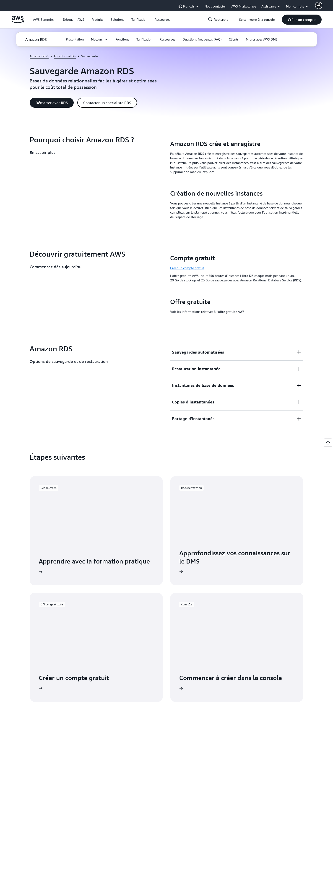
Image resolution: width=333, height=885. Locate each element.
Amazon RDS (39, 56)
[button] (73, 19)
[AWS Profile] (318, 5)
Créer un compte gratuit (187, 268)
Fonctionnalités (65, 56)
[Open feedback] (328, 443)
